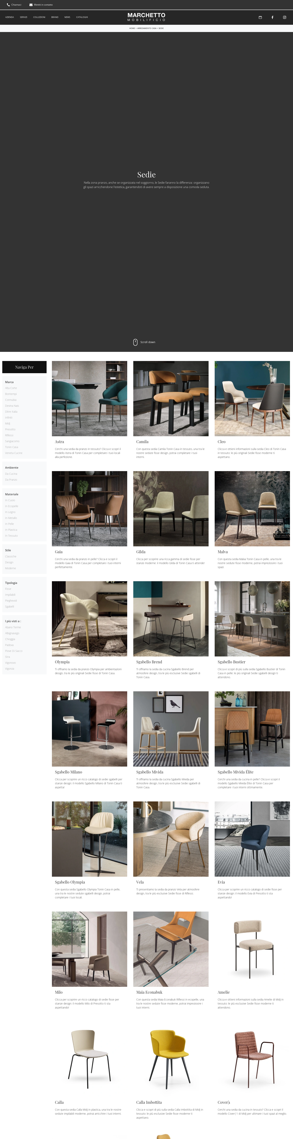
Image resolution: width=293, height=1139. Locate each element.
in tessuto (11, 534)
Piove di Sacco (13, 649)
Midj (7, 422)
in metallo (11, 516)
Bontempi (11, 392)
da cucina (11, 472)
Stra (7, 655)
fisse (8, 587)
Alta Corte (11, 386)
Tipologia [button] (11, 581)
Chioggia (10, 638)
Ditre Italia (11, 410)
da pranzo (11, 478)
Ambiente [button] (11, 466)
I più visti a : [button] (13, 620)
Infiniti (8, 416)
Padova (9, 643)
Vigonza (9, 667)
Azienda (9, 16)
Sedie (161, 27)
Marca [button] (9, 381)
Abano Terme (13, 626)
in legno (10, 510)
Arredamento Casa (146, 27)
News (67, 16)
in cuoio (10, 499)
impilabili (10, 593)
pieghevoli (11, 599)
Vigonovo (10, 661)
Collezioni (39, 16)
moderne (10, 567)
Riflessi (9, 434)
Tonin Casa (11, 445)
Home (132, 27)
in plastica (11, 528)
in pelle (9, 522)
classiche (10, 555)
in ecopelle (11, 505)
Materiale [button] (11, 493)
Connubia (10, 398)
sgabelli (9, 605)
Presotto (10, 428)
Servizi (23, 16)
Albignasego (12, 632)
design (9, 561)
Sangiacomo (12, 440)
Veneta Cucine (13, 451)
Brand (54, 16)
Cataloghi (82, 16)
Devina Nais (12, 404)
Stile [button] (8, 549)
